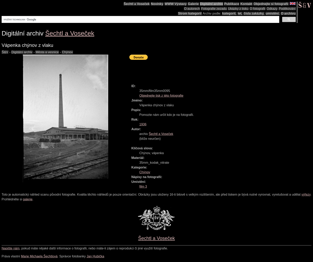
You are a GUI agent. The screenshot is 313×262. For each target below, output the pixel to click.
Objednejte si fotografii (271, 4)
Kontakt (246, 4)
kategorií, (229, 13)
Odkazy (272, 8)
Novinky (157, 4)
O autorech (192, 8)
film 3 (143, 186)
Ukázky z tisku (238, 8)
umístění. (273, 13)
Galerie (193, 4)
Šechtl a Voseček (137, 4)
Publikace (231, 4)
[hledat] (140, 19)
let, (240, 13)
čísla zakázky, (254, 13)
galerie (28, 199)
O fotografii (257, 8)
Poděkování (287, 8)
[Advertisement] (202, 70)
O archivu (288, 13)
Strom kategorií (189, 13)
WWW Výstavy (176, 4)
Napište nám (11, 248)
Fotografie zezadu (214, 8)
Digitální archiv (211, 4)
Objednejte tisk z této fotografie (161, 95)
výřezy (305, 194)
